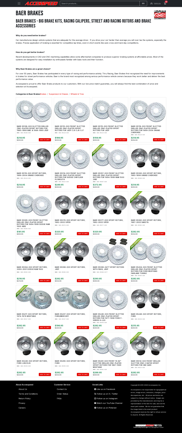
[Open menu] (19, 3)
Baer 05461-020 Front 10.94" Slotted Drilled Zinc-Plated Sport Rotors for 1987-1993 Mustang (107, 364)
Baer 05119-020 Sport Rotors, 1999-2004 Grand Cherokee (32, 174)
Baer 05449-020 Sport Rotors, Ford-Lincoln (32, 362)
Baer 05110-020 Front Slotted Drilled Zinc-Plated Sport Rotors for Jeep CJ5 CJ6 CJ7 (70, 128)
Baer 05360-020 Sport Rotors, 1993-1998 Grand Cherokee (146, 174)
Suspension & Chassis (58, 94)
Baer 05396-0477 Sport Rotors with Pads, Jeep (108, 268)
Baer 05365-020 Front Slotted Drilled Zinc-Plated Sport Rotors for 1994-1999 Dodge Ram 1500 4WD (33, 223)
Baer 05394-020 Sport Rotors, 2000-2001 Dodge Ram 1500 (32, 268)
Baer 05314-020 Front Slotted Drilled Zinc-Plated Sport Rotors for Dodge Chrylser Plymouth (70, 176)
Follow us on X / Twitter (106, 394)
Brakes (43, 94)
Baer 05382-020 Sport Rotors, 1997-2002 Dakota (146, 221)
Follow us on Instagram (105, 398)
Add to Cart (45, 139)
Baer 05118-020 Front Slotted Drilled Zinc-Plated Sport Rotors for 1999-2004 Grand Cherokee (146, 129)
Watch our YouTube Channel (108, 403)
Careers (22, 408)
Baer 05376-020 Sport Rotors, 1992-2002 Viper (70, 221)
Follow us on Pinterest (105, 408)
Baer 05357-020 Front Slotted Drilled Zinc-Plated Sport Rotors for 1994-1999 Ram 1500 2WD (108, 176)
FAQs (59, 398)
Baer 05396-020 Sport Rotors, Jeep (70, 268)
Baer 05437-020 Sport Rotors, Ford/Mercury (70, 315)
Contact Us (62, 389)
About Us (23, 389)
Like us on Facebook (104, 389)
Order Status (62, 394)
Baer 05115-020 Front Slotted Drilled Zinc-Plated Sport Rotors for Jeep (108, 128)
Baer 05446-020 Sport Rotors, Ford (146, 315)
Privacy (22, 403)
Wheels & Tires (77, 94)
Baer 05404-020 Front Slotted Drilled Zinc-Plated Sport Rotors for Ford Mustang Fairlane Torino (146, 270)
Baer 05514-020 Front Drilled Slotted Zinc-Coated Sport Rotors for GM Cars (145, 363)
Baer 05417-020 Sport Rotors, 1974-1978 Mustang (32, 315)
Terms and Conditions (28, 394)
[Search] (100, 3)
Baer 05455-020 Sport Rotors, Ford (70, 362)
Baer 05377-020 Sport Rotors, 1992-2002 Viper (108, 221)
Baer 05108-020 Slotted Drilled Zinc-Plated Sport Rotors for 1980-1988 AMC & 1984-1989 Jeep (33, 128)
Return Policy (25, 398)
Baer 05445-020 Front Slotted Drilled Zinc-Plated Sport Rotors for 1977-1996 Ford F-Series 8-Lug (108, 317)
